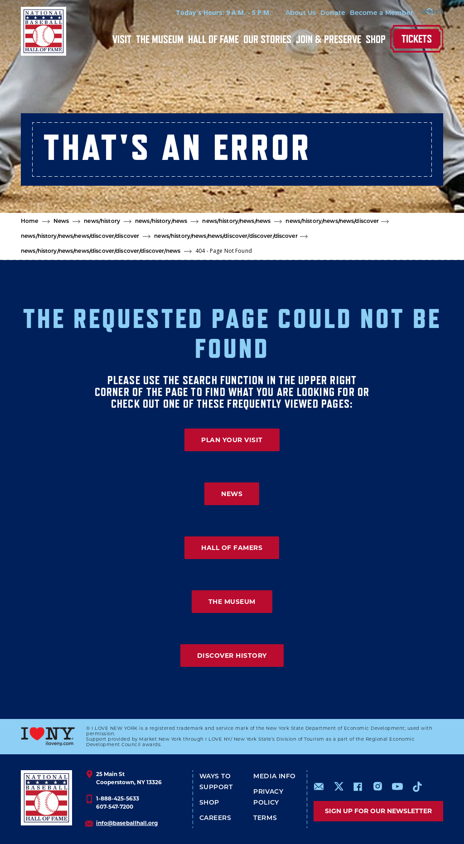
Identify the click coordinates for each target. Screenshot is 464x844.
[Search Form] (420, 12)
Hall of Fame (213, 39)
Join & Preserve (328, 39)
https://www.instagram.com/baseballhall (377, 786)
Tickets (416, 39)
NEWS (231, 494)
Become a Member (366, 13)
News (61, 221)
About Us (285, 13)
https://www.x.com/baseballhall (338, 786)
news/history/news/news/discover (332, 221)
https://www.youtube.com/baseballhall (397, 786)
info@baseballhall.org (127, 823)
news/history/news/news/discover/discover (80, 236)
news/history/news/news (236, 221)
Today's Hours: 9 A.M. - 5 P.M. (208, 12)
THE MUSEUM (232, 602)
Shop (376, 39)
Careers (215, 818)
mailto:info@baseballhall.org (319, 786)
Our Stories (267, 39)
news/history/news (161, 221)
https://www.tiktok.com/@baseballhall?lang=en (417, 786)
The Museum (160, 39)
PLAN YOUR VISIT (232, 440)
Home (30, 221)
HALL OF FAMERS (231, 548)
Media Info (274, 776)
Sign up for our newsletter (378, 811)
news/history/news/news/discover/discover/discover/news (100, 251)
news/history (102, 221)
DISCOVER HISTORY (232, 655)
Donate (317, 13)
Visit (121, 39)
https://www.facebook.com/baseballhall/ (357, 786)
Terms (265, 818)
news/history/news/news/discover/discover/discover (225, 236)
